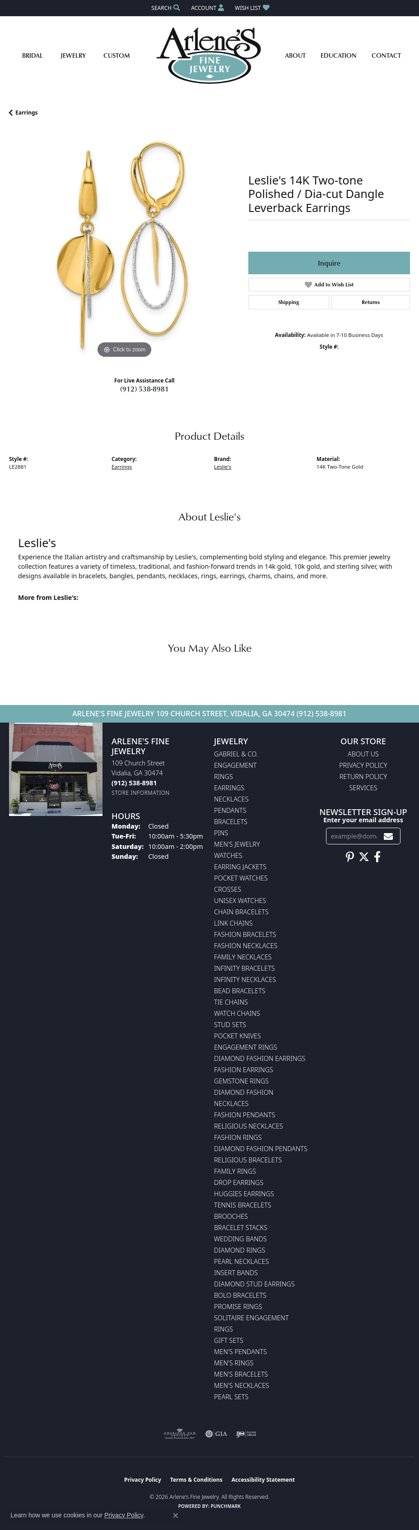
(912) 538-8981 (144, 389)
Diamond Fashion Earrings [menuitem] (259, 1058)
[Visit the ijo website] (246, 1434)
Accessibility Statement (263, 1480)
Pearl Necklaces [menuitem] (241, 1261)
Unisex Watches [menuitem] (240, 900)
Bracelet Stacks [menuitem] (240, 1227)
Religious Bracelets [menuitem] (248, 1160)
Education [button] (339, 55)
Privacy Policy (363, 765)
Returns (371, 302)
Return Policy (363, 776)
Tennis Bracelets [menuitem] (242, 1205)
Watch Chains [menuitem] (237, 1013)
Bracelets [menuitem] (230, 821)
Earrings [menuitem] (229, 787)
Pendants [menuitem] (230, 810)
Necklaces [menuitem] (231, 799)
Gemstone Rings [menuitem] (241, 1081)
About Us (363, 754)
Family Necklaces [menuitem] (243, 957)
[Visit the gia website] (216, 1434)
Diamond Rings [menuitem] (239, 1250)
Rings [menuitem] (223, 776)
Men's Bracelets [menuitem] (241, 1374)
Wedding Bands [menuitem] (240, 1239)
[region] (124, 245)
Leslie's (222, 466)
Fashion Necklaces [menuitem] (245, 945)
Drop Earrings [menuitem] (238, 1182)
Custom (116, 55)
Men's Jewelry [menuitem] (237, 844)
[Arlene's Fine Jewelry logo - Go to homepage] (210, 55)
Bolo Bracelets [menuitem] (240, 1295)
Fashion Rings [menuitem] (238, 1137)
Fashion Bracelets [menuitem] (245, 934)
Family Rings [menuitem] (235, 1171)
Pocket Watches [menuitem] (241, 878)
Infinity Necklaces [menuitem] (245, 979)
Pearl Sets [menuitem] (231, 1396)
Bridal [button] (32, 55)
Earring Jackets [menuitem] (240, 866)
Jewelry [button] (73, 55)
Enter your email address (363, 820)
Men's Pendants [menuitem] (240, 1351)
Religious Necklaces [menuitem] (248, 1126)
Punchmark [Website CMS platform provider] (226, 1506)
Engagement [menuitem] (235, 765)
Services (363, 787)
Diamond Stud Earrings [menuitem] (254, 1284)
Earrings (26, 112)
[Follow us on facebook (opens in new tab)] (377, 857)
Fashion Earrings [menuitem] (243, 1069)
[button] (164, 8)
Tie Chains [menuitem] (231, 1002)
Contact (386, 55)
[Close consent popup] (175, 1515)
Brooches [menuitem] (231, 1216)
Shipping (288, 302)
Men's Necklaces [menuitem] (241, 1385)
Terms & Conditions (196, 1480)
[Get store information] (141, 793)
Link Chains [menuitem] (233, 923)
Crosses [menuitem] (227, 889)
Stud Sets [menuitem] (230, 1024)
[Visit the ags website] (179, 1434)
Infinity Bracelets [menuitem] (244, 968)
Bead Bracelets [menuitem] (239, 990)
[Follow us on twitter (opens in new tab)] (363, 857)
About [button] (295, 55)
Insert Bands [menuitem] (236, 1272)
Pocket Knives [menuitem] (237, 1036)
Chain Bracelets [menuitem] (241, 912)
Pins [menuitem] (221, 833)
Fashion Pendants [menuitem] (244, 1115)
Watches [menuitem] (228, 855)
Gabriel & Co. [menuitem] (236, 754)
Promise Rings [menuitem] (238, 1306)
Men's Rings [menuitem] (233, 1363)
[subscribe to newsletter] (388, 836)
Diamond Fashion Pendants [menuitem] (260, 1148)
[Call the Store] (134, 783)
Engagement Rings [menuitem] (245, 1047)
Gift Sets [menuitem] (228, 1340)
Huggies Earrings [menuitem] (244, 1193)
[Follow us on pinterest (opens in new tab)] (350, 857)
